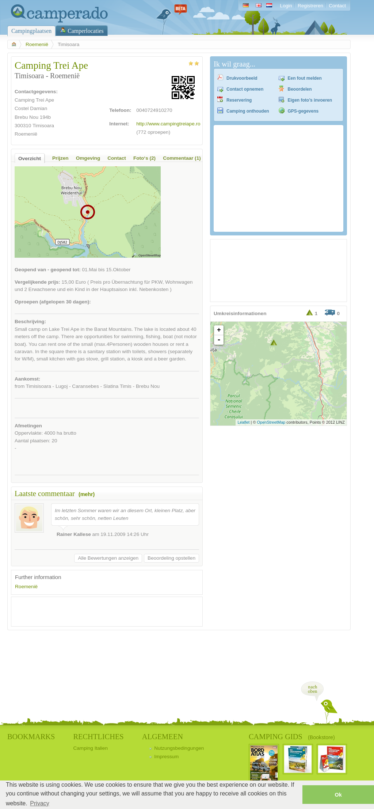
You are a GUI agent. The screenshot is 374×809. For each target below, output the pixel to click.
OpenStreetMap (271, 422)
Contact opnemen (244, 89)
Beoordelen (300, 89)
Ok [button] (338, 795)
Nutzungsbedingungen (179, 748)
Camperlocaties (86, 31)
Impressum (166, 756)
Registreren (310, 5)
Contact (337, 5)
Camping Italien (90, 748)
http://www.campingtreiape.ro (168, 123)
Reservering (239, 100)
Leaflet (243, 422)
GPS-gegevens (303, 111)
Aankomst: (27, 379)
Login (286, 5)
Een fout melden (305, 78)
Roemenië (37, 44)
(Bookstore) (321, 737)
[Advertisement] (100, 612)
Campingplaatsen (31, 31)
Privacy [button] (39, 803)
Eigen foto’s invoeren (310, 100)
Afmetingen (28, 425)
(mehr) (87, 494)
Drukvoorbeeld (241, 78)
